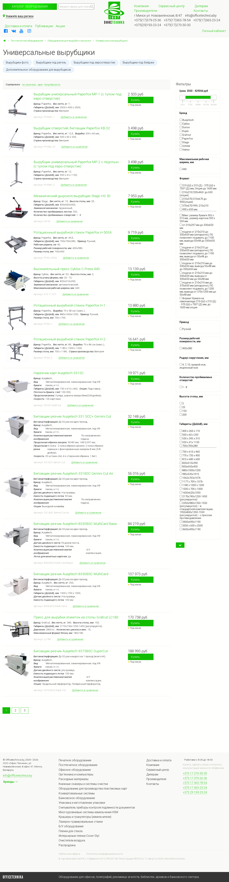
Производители (145, 11)
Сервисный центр (172, 6)
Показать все (188, 310)
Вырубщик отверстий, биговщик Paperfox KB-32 (72, 128)
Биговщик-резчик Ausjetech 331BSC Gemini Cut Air (73, 473)
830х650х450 (189, 466)
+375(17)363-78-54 (177, 20)
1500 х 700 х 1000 (191, 488)
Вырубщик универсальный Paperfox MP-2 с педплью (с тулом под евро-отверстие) (76, 164)
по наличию (29, 84)
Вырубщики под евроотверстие (94, 62)
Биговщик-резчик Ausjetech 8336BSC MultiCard (71, 574)
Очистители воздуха (72, 840)
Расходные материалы (73, 779)
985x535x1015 (189, 474)
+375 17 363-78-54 (195, 783)
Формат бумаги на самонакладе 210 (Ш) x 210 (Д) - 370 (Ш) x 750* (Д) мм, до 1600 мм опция (198, 303)
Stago (184, 142)
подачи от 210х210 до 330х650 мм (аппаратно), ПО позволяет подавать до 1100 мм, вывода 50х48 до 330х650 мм (197, 237)
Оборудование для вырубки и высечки (69, 40)
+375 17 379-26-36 (195, 778)
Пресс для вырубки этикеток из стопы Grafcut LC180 (76, 617)
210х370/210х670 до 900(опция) (193, 200)
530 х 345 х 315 (190, 438)
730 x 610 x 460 (190, 451)
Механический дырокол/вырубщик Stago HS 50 (72, 196)
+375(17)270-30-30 (177, 25)
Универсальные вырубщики (112, 40)
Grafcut (185, 134)
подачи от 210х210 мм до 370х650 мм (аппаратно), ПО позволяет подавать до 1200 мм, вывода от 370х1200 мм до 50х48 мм (198, 288)
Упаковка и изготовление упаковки (82, 802)
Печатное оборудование (75, 760)
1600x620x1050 (190, 492)
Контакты (201, 11)
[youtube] (21, 30)
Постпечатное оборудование (27, 40)
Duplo (184, 131)
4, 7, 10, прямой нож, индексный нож (193, 366)
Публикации (44, 26)
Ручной (185, 329)
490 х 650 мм (188, 209)
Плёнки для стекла (70, 831)
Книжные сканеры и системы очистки (83, 784)
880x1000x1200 (190, 470)
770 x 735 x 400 (190, 455)
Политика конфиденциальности (104, 853)
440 (183, 169)
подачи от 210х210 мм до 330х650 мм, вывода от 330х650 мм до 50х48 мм (196, 275)
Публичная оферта (69, 853)
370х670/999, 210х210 (194, 205)
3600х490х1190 (190, 529)
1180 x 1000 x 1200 (192, 485)
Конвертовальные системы (77, 793)
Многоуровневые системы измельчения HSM (88, 812)
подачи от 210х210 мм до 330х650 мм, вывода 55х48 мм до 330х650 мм (197, 266)
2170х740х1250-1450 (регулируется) (193, 498)
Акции (60, 26)
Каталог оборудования (30, 6)
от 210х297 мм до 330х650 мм (196, 226)
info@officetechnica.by (200, 15)
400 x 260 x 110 (190, 431)
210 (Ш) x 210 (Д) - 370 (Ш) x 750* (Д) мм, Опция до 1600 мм (198, 187)
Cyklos (185, 123)
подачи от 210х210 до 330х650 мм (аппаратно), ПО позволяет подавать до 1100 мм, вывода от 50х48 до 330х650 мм (197, 253)
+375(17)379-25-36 (147, 20)
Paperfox (186, 138)
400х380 (186, 348)
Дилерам (201, 6)
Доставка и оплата (18, 26)
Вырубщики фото (17, 62)
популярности (52, 84)
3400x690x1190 (190, 521)
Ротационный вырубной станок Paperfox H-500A (73, 232)
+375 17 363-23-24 (195, 787)
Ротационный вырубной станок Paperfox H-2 (70, 339)
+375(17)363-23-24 (206, 20)
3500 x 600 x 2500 (191, 525)
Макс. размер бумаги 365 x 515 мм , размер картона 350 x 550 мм (197, 218)
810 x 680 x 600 (190, 459)
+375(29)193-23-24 (147, 25)
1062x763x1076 (190, 477)
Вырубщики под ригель (51, 62)
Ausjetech (187, 120)
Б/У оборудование (71, 826)
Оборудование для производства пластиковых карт (93, 788)
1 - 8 (183, 387)
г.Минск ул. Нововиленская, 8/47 (158, 15)
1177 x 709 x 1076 (191, 481)
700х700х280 (189, 445)
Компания (141, 6)
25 (182, 407)
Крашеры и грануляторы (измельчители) (85, 817)
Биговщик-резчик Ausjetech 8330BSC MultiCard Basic (75, 524)
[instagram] (29, 30)
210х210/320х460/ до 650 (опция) (196, 194)
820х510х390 (189, 463)
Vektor (185, 149)
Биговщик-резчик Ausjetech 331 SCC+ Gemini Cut (72, 416)
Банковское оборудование (77, 798)
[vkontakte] (14, 30)
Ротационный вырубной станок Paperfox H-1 (70, 305)
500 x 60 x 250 (189, 434)
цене (40, 84)
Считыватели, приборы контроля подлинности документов (97, 807)
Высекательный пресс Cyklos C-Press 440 (67, 269)
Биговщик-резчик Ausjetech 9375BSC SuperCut (71, 651)
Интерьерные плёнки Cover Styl (79, 835)
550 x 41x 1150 (189, 442)
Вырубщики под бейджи (138, 62)
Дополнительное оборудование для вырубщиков (38, 69)
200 (183, 414)
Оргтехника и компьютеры (76, 774)
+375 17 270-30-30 (195, 773)
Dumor (185, 127)
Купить (135, 100)
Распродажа (67, 845)
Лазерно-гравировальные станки (81, 821)
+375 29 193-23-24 (195, 792)
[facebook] (6, 30)
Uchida (185, 145)
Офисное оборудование (75, 769)
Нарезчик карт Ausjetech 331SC (59, 373)
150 (183, 411)
